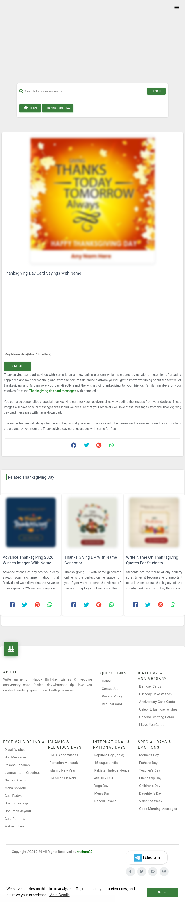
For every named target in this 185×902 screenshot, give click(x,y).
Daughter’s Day (150, 793)
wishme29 (85, 852)
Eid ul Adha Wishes (63, 755)
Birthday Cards (150, 686)
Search (156, 91)
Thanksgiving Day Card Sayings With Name (42, 273)
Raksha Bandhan (17, 765)
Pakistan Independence (112, 770)
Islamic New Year (62, 770)
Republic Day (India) (109, 755)
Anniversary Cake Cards (157, 702)
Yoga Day (101, 786)
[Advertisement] (92, 43)
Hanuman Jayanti (18, 811)
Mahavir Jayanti (16, 826)
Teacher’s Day (149, 770)
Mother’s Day (149, 755)
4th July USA (104, 778)
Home (30, 107)
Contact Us (110, 689)
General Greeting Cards (156, 717)
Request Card (112, 704)
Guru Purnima (15, 819)
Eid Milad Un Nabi (62, 778)
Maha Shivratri (15, 788)
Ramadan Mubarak (63, 763)
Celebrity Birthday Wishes (158, 709)
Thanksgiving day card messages (53, 391)
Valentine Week (150, 801)
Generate (17, 366)
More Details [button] (59, 895)
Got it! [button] (162, 892)
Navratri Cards (15, 780)
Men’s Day (102, 793)
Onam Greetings (17, 803)
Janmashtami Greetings (23, 773)
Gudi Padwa (14, 796)
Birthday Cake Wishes (155, 694)
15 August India (106, 763)
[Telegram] (146, 857)
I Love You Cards (151, 725)
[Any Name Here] (92, 354)
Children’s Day (149, 786)
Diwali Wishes (15, 750)
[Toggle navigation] (176, 7)
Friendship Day (150, 778)
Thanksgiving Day (57, 108)
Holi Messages (16, 757)
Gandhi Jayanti (105, 801)
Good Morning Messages (158, 809)
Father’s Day (148, 763)
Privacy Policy (112, 696)
